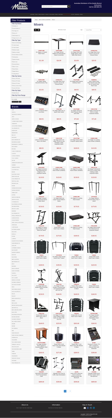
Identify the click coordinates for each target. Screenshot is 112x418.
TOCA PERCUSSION (16, 342)
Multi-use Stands (16, 52)
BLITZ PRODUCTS (16, 139)
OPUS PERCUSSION (16, 289)
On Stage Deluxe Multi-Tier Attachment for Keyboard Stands (94, 229)
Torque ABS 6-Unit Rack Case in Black (94, 257)
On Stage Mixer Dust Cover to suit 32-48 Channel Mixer (58, 83)
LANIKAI (14, 238)
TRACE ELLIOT (15, 346)
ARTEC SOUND (15, 119)
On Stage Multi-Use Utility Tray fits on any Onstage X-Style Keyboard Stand (59, 142)
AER (13, 109)
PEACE (13, 293)
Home (36, 19)
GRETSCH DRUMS (16, 197)
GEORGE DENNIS (16, 190)
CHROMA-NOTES (16, 167)
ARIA (13, 116)
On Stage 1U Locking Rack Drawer (76, 198)
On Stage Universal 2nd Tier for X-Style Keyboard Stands (94, 112)
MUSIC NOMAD (15, 268)
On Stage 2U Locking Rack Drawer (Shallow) (59, 169)
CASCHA (14, 153)
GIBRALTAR (14, 192)
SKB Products (16, 35)
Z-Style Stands (16, 47)
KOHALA (14, 234)
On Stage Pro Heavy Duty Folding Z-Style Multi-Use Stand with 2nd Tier (58, 317)
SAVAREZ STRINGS (16, 319)
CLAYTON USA (15, 169)
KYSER (13, 236)
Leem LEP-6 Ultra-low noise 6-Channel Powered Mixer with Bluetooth (76, 375)
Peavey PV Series (16, 83)
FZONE (13, 185)
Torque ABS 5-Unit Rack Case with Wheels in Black (59, 346)
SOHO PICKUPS (15, 333)
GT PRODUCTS (15, 201)
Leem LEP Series (16, 88)
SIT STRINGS (15, 328)
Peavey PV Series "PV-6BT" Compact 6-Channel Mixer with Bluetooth (94, 346)
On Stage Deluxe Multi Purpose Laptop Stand (76, 140)
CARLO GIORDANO (16, 151)
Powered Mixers (16, 64)
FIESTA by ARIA (15, 181)
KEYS (73, 14)
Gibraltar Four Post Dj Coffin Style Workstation (59, 374)
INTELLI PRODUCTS (16, 215)
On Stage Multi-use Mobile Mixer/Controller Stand (41, 287)
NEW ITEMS (32, 14)
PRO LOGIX (14, 303)
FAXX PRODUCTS (16, 178)
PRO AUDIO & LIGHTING (68, 14)
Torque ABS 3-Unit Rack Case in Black (41, 257)
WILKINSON (14, 356)
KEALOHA (14, 231)
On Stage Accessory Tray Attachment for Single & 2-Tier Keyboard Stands (41, 171)
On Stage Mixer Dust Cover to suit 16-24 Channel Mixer (94, 53)
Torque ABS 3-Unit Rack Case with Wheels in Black (76, 287)
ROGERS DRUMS (15, 316)
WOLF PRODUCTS (16, 362)
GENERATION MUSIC (16, 188)
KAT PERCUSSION (16, 229)
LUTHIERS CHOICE (16, 247)
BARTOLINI (14, 130)
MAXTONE (14, 257)
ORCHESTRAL (77, 14)
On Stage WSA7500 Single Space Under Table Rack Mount (76, 53)
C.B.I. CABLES (15, 158)
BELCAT (13, 135)
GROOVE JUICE (15, 199)
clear (20, 101)
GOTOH (13, 194)
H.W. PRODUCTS (15, 213)
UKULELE (47, 14)
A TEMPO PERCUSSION (17, 121)
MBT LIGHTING (15, 259)
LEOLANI (14, 245)
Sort (81, 29)
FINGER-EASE (15, 183)
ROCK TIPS (14, 312)
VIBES (13, 351)
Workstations (15, 57)
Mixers (53, 19)
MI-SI (13, 263)
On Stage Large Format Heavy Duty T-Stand (59, 257)
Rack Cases (15, 61)
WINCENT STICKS (16, 358)
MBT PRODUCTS (15, 261)
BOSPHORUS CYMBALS (17, 144)
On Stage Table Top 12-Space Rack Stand (59, 111)
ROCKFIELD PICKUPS (17, 314)
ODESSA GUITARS (16, 280)
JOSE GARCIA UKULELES (17, 222)
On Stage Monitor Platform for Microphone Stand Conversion (59, 53)
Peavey (15, 33)
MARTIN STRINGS (16, 252)
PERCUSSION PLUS (16, 298)
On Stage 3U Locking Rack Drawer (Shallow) (76, 169)
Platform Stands (16, 49)
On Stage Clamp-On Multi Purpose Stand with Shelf (76, 112)
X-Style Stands (16, 45)
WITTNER (14, 360)
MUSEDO (14, 266)
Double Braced (16, 92)
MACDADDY (15, 250)
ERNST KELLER (15, 176)
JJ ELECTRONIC (15, 220)
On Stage (15, 30)
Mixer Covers (15, 66)
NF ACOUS (14, 275)
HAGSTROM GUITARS (17, 204)
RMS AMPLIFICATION (17, 309)
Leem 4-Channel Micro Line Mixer (41, 111)
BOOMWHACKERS (16, 142)
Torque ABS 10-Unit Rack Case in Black (76, 315)
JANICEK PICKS (15, 218)
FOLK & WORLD (52, 14)
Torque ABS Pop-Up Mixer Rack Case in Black (41, 316)
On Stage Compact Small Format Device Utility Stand (41, 199)
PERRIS (13, 300)
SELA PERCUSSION (16, 321)
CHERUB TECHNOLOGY (17, 162)
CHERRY (14, 165)
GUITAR (36, 14)
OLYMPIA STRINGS (16, 282)
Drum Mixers (15, 69)
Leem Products (16, 28)
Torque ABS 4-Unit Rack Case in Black (76, 257)
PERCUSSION (61, 14)
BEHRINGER (14, 132)
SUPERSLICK (15, 337)
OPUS (13, 287)
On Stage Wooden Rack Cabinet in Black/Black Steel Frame (94, 317)
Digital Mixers (16, 71)
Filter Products (18, 20)
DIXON (13, 172)
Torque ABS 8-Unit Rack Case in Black (94, 286)
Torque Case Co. (17, 38)
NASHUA (14, 273)
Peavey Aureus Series (17, 85)
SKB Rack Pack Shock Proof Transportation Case (41, 375)
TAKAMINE (14, 339)
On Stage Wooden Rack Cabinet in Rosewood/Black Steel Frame (41, 346)
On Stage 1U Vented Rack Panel (41, 52)
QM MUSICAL (15, 307)
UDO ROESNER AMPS (17, 349)
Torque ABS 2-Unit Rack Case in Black (59, 228)
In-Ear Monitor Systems (17, 54)
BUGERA (14, 148)
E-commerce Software (85, 415)
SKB (13, 330)
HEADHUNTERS (15, 206)
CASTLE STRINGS (16, 155)
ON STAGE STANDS (16, 284)
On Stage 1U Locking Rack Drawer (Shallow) (94, 140)
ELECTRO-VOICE (16, 174)
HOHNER (14, 211)
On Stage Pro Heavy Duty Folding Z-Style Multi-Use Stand (41, 229)
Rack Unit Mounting (17, 42)
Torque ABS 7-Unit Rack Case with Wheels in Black (76, 346)
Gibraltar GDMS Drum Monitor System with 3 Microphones (94, 375)
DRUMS (56, 14)
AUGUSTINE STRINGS (17, 125)
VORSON (14, 353)
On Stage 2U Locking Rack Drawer (76, 228)
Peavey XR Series (16, 78)
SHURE (13, 326)
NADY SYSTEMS (15, 270)
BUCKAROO (14, 146)
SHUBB (13, 323)
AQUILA (14, 112)
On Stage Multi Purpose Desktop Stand (76, 82)
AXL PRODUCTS (15, 128)
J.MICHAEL (14, 224)
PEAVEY (14, 296)
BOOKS (81, 14)
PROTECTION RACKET (17, 305)
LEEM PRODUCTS (16, 243)
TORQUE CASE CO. (16, 344)
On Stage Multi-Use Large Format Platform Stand (59, 199)
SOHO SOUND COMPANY (17, 335)
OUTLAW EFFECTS (16, 291)
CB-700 (13, 160)
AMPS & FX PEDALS (41, 14)
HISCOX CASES (15, 208)
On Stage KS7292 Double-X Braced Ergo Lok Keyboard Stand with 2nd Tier (59, 288)
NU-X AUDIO (15, 277)
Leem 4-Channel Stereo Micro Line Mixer (41, 140)
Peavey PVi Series (16, 81)
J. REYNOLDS (15, 227)
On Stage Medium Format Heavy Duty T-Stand (94, 199)
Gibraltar (15, 26)
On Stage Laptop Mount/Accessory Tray (41, 82)
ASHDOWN (14, 123)
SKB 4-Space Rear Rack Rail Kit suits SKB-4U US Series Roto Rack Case (94, 83)
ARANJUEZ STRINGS (16, 114)
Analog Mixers (16, 73)
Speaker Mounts (16, 59)
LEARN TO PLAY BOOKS (17, 241)
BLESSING (14, 137)
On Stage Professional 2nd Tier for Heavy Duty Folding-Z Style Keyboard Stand (94, 171)
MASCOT (14, 254)
